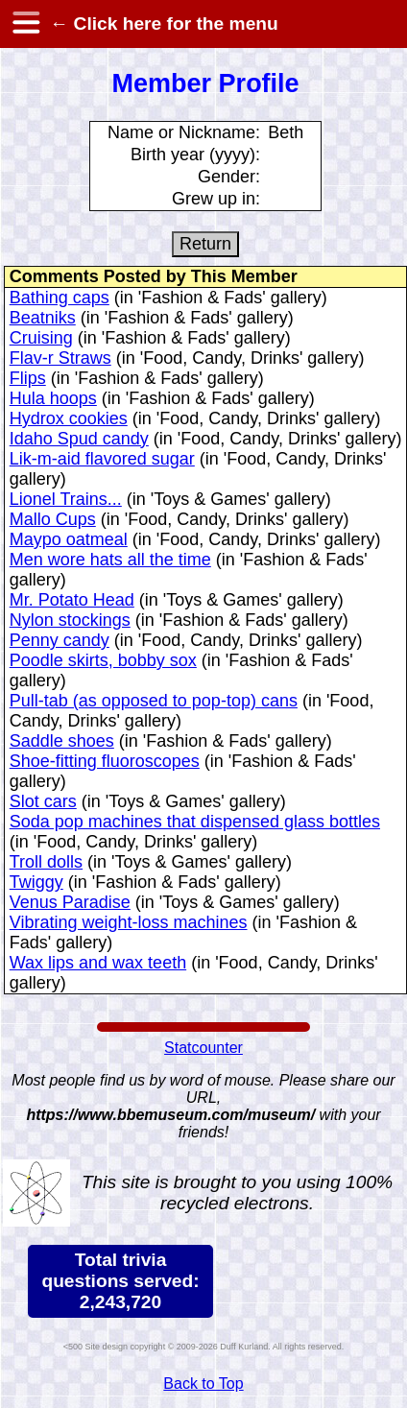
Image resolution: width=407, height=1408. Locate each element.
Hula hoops (53, 398)
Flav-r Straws (60, 358)
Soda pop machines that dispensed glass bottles (195, 821)
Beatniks (43, 317)
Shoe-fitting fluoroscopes (105, 761)
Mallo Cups (53, 519)
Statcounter (203, 1047)
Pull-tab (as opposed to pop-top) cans (154, 700)
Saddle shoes (62, 741)
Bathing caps (59, 297)
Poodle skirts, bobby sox (103, 660)
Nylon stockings (70, 620)
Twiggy (36, 882)
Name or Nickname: (184, 132)
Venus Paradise (70, 902)
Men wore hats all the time (110, 559)
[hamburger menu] (25, 24)
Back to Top (203, 1383)
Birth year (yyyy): (195, 154)
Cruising (41, 337)
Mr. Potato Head (72, 599)
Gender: (229, 176)
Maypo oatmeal (69, 539)
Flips (28, 378)
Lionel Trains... (66, 499)
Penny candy (59, 640)
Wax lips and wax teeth (98, 962)
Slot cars (43, 801)
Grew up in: (216, 198)
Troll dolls (46, 861)
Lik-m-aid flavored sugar (102, 458)
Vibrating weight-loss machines (129, 922)
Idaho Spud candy (79, 438)
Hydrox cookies (69, 418)
